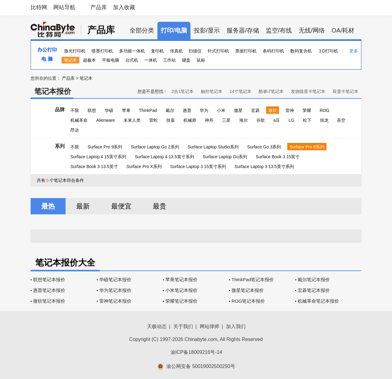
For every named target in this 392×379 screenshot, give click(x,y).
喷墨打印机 (102, 50)
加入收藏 (124, 7)
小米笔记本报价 (181, 290)
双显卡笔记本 (345, 91)
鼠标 (201, 60)
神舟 (209, 120)
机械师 (189, 120)
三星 (226, 120)
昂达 (74, 130)
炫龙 (324, 120)
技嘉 (170, 120)
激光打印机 (74, 50)
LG (291, 120)
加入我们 (236, 326)
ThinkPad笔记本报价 (253, 279)
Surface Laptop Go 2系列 (155, 146)
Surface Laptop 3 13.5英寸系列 (264, 166)
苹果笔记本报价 (181, 279)
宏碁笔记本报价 (314, 290)
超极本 (89, 60)
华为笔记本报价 (115, 290)
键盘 (186, 60)
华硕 (109, 110)
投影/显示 (207, 30)
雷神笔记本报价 (115, 301)
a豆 (276, 120)
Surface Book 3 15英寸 (278, 156)
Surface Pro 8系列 (306, 146)
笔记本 (70, 60)
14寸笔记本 (241, 91)
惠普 (187, 110)
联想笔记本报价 (49, 279)
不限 (74, 110)
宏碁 (255, 110)
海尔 (243, 120)
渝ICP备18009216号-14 (196, 352)
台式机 (131, 60)
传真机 (176, 50)
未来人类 (132, 120)
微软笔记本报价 (49, 301)
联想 (92, 110)
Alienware (105, 120)
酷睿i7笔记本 (271, 91)
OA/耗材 (343, 30)
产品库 (98, 7)
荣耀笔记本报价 (181, 301)
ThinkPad (148, 110)
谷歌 (260, 120)
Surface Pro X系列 (144, 166)
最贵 (159, 206)
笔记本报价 (52, 91)
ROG (325, 110)
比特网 (39, 7)
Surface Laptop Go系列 (225, 156)
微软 (272, 110)
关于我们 (183, 326)
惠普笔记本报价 (49, 290)
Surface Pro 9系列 (105, 146)
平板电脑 (110, 60)
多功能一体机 (132, 50)
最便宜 (121, 206)
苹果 (126, 110)
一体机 (150, 60)
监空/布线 (279, 30)
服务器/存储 (243, 30)
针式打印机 (218, 50)
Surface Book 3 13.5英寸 (94, 166)
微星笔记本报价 (248, 290)
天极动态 (157, 326)
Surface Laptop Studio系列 (213, 146)
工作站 (169, 60)
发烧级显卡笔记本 (308, 91)
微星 (238, 110)
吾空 (341, 120)
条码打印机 (273, 50)
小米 (221, 110)
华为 (204, 110)
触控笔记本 (211, 91)
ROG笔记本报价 (248, 301)
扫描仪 (195, 50)
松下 (307, 120)
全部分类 (142, 30)
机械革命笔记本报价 (318, 301)
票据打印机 (246, 50)
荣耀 (307, 110)
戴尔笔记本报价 (314, 279)
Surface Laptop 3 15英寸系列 (198, 166)
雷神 (289, 110)
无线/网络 (312, 30)
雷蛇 (153, 120)
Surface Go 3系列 (264, 146)
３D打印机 (328, 50)
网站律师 (209, 326)
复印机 (157, 50)
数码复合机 (301, 50)
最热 (48, 206)
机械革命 (79, 120)
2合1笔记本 (183, 91)
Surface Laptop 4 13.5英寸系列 (164, 156)
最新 (83, 206)
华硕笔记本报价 (115, 279)
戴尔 (170, 110)
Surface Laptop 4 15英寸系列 (98, 156)
